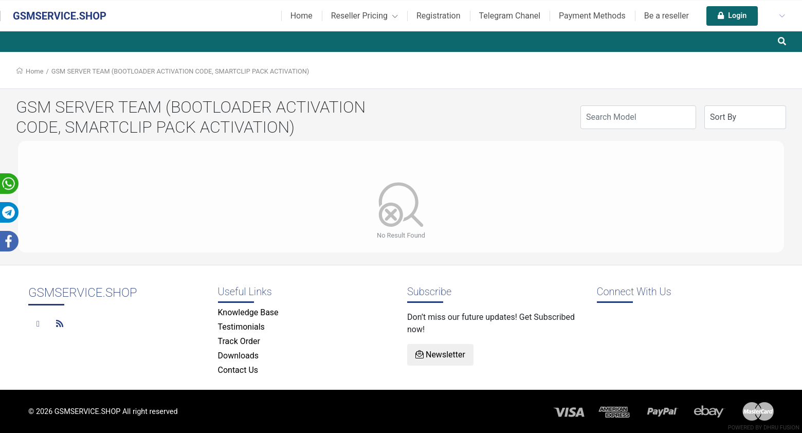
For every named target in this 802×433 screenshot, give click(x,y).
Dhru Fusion (781, 427)
